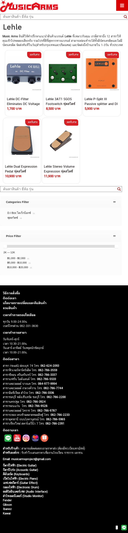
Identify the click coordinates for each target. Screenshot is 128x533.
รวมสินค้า (10, 308)
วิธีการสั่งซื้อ (11, 293)
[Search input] (62, 17)
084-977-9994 (47, 383)
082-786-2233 (60, 414)
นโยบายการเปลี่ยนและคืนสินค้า (24, 303)
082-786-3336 (44, 392)
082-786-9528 (37, 406)
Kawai (6, 513)
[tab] (60, 202)
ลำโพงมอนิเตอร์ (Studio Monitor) (23, 496)
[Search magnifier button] (119, 189)
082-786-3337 (47, 374)
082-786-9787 (47, 410)
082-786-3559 (47, 370)
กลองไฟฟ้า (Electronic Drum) (21, 487)
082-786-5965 (55, 419)
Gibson (7, 504)
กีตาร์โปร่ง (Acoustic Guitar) (20, 470)
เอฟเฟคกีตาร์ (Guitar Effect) (20, 482)
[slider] (5, 246)
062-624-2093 (49, 365)
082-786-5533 (46, 379)
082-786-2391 (55, 423)
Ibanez (7, 509)
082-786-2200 (56, 397)
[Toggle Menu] (122, 5)
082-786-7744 (53, 388)
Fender (7, 500)
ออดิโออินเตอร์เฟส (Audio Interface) (25, 491)
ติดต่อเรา (9, 298)
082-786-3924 (36, 401)
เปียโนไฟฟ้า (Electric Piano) (20, 478)
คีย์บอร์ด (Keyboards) (16, 474)
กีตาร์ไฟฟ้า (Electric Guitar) (19, 465)
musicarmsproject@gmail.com (30, 459)
